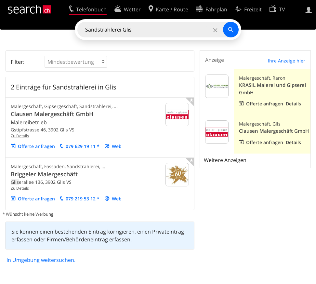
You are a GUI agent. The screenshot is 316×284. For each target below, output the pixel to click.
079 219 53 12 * (82, 199)
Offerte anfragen (36, 146)
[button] (76, 62)
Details (293, 104)
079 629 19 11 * (82, 146)
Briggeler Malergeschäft (44, 174)
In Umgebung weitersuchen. (41, 260)
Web (117, 146)
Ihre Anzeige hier (286, 61)
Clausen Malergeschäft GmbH (52, 114)
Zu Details (20, 136)
